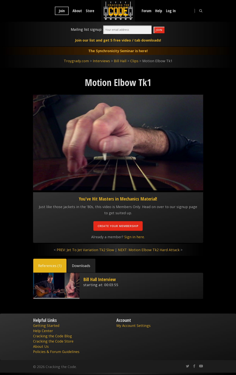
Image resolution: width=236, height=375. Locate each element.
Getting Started (46, 325)
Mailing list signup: (86, 29)
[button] (49, 266)
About (77, 11)
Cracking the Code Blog (52, 336)
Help (158, 11)
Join (62, 11)
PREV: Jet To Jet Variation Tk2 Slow (85, 249)
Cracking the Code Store (53, 341)
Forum (146, 11)
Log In (171, 11)
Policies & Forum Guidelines (56, 351)
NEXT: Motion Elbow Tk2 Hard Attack (149, 249)
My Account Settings (133, 325)
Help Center (43, 330)
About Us (41, 346)
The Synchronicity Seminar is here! (118, 50)
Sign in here (134, 237)
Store (90, 11)
